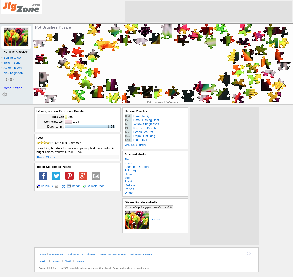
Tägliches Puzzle (75, 254)
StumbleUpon (96, 186)
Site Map (91, 254)
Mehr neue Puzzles (135, 145)
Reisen (129, 189)
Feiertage (131, 170)
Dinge (129, 192)
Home (43, 254)
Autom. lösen (11, 67)
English (43, 261)
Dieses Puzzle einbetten (142, 202)
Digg (62, 186)
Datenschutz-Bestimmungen (112, 254)
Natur (128, 174)
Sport (128, 181)
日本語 (68, 261)
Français (56, 261)
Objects (50, 157)
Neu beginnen (12, 73)
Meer (128, 177)
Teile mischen (11, 62)
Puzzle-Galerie (135, 154)
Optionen (143, 219)
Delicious (47, 186)
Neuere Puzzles (136, 111)
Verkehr (130, 185)
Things (40, 157)
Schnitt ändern (12, 57)
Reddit (76, 186)
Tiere (128, 159)
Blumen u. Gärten (137, 166)
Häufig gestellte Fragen (141, 254)
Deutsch (80, 261)
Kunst (128, 163)
